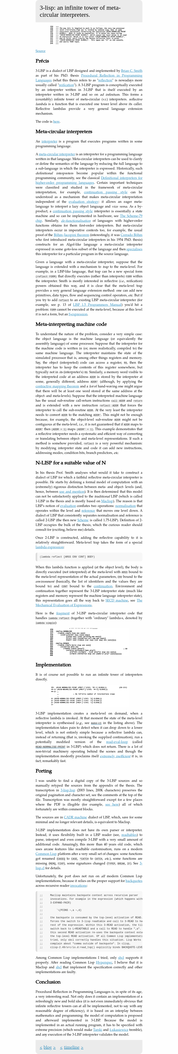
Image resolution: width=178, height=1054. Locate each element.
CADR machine (75, 817)
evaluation (68, 505)
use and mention (71, 491)
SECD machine (117, 600)
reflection (105, 80)
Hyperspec (104, 962)
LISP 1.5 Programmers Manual (97, 304)
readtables (129, 834)
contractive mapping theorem (57, 386)
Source (41, 50)
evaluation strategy (84, 201)
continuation (103, 586)
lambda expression (50, 547)
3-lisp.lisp (68, 790)
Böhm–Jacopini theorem (71, 234)
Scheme (83, 520)
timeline (71, 1047)
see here (112, 804)
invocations (78, 885)
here (56, 121)
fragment (63, 613)
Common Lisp (46, 853)
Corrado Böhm (131, 234)
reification (66, 84)
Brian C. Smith (131, 70)
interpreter (49, 141)
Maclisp (107, 501)
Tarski (97, 1029)
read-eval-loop (117, 741)
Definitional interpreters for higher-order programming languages (89, 180)
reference (88, 510)
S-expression (78, 314)
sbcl (121, 957)
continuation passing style (105, 192)
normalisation (125, 505)
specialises (134, 249)
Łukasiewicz (119, 1029)
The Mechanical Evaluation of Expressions (89, 602)
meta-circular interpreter (57, 154)
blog (48, 1047)
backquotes (134, 880)
